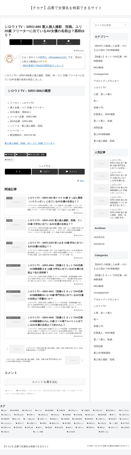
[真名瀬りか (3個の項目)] (111, 416)
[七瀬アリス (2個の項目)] (43, 424)
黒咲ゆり (9, 160)
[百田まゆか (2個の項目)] (19, 420)
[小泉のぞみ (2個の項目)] (124, 420)
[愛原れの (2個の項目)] (91, 433)
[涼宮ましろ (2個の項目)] (79, 429)
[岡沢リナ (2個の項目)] (20, 429)
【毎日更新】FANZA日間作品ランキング (43, 65)
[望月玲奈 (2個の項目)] (18, 433)
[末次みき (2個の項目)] (55, 420)
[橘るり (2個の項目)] (69, 433)
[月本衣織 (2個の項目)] (78, 420)
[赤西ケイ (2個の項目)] (31, 420)
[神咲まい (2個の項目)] (102, 433)
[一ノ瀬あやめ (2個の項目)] (29, 424)
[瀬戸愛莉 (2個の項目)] (67, 429)
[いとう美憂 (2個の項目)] (48, 437)
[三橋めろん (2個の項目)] (101, 424)
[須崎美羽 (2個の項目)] (5, 424)
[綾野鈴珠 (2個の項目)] (89, 424)
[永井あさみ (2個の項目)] (43, 420)
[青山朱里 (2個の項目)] (59, 433)
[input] (110, 25)
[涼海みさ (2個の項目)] (16, 437)
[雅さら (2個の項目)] (39, 433)
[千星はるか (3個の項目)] (98, 416)
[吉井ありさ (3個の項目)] (73, 416)
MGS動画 (9, 154)
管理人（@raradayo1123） (54, 57)
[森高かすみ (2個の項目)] (55, 429)
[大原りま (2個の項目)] (79, 433)
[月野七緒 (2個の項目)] (29, 433)
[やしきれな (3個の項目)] (124, 416)
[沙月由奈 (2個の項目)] (81, 437)
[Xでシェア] (31, 42)
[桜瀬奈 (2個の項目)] (48, 433)
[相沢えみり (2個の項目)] (90, 420)
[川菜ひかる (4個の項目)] (27, 416)
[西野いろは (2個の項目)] (114, 437)
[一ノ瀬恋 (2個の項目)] (113, 429)
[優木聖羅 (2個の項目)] (102, 420)
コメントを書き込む (45, 387)
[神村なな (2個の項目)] (91, 429)
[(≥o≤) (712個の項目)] (4, 416)
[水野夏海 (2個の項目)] (65, 424)
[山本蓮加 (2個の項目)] (125, 433)
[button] (44, 42)
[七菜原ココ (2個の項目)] (32, 429)
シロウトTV (21, 154)
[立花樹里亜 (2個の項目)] (77, 424)
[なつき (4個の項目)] (39, 416)
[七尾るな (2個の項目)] (102, 429)
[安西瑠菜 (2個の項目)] (67, 420)
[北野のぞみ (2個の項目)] (6, 433)
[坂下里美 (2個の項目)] (125, 429)
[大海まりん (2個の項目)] (6, 420)
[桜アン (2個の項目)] (113, 420)
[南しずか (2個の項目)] (16, 424)
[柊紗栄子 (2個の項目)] (113, 424)
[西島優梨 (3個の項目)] (49, 416)
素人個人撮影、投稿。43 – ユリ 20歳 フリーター (29, 143)
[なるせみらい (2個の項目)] (7, 429)
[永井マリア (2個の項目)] (114, 433)
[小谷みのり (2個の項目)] (125, 424)
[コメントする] (58, 42)
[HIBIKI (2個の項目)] (43, 429)
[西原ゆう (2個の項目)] (54, 424)
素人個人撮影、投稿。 (37, 154)
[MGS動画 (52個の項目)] (15, 416)
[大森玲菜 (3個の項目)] (61, 416)
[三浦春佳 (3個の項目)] (85, 416)
